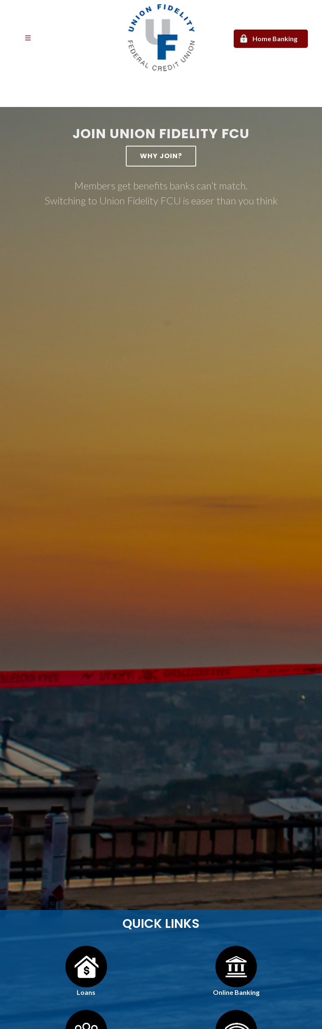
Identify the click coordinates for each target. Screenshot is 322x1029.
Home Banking (274, 38)
